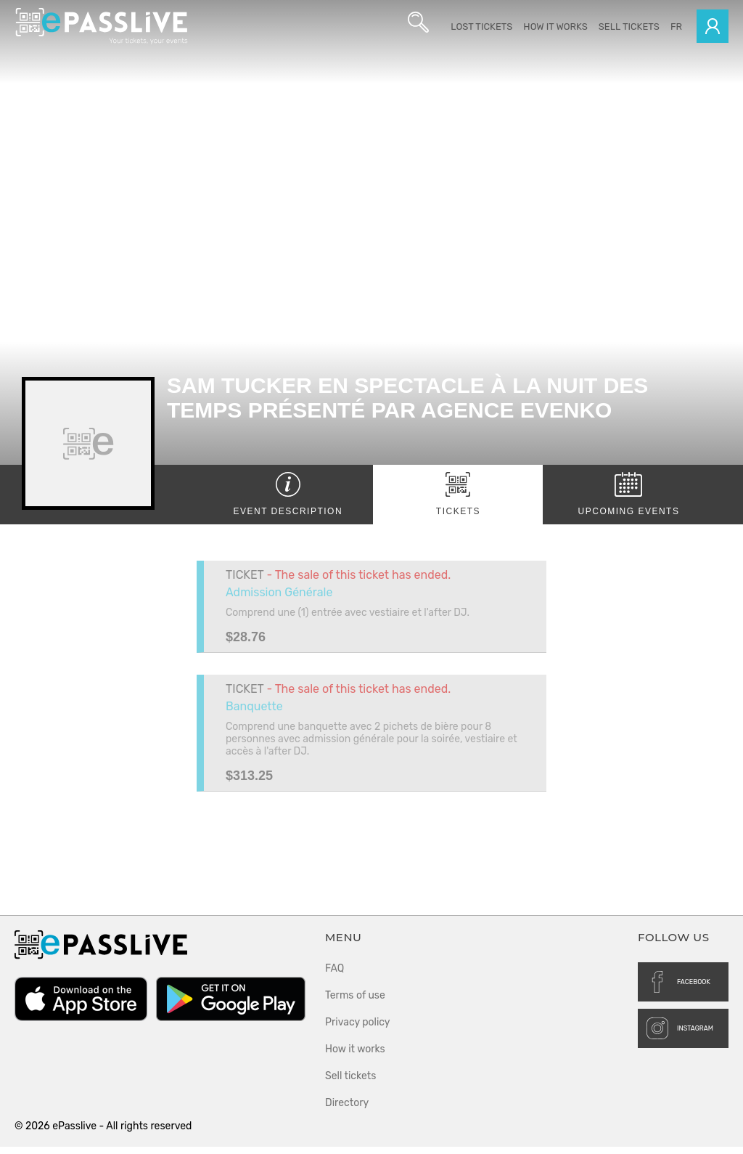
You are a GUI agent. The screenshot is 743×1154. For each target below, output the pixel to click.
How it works (555, 26)
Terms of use (355, 1002)
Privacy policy (357, 1029)
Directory (347, 1110)
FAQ (334, 976)
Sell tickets (629, 26)
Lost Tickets (481, 26)
